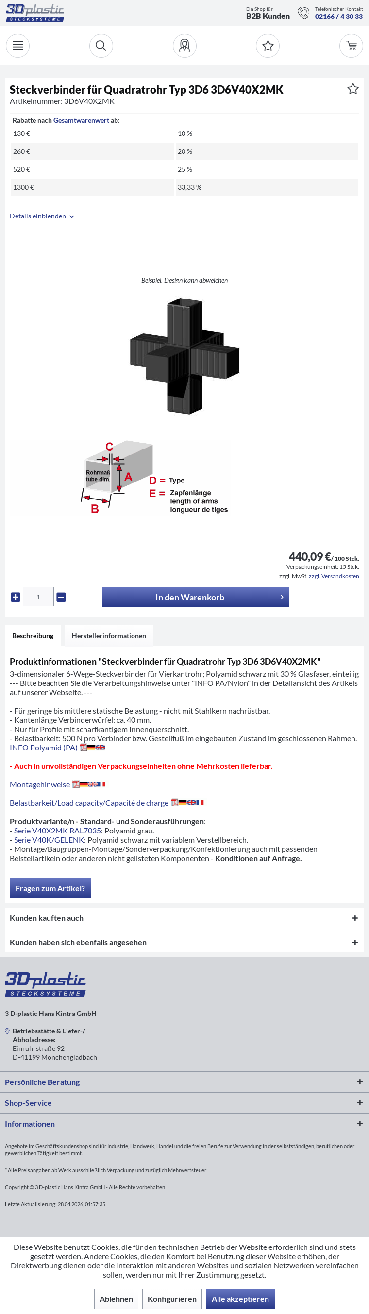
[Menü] (18, 46)
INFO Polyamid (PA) (57, 747)
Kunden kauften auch (47, 917)
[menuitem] (185, 46)
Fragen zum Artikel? (50, 888)
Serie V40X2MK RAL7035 (57, 830)
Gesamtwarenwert (81, 120)
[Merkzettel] (268, 46)
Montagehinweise (59, 784)
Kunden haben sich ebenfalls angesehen (78, 942)
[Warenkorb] (351, 46)
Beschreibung (32, 636)
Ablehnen (116, 1298)
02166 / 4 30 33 (339, 16)
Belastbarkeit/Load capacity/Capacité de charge (108, 802)
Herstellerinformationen (109, 636)
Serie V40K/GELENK (49, 839)
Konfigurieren (172, 1298)
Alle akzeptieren (240, 1298)
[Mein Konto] (185, 46)
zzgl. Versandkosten (334, 576)
